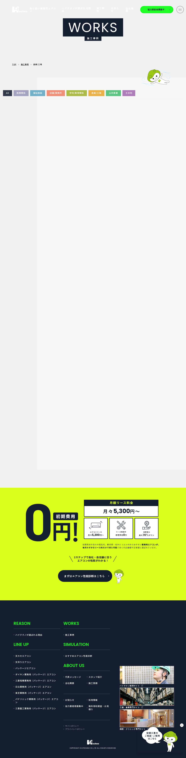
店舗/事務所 (56, 95)
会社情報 (130, 9)
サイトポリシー (72, 726)
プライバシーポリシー (75, 729)
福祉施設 (37, 95)
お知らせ (115, 9)
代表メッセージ (73, 676)
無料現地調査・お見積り (99, 708)
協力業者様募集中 (74, 706)
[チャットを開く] (159, 739)
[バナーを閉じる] (182, 725)
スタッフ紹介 (95, 676)
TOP (14, 64)
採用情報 (93, 699)
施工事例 (101, 9)
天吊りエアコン (23, 662)
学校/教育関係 (76, 95)
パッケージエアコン (25, 668)
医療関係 (21, 95)
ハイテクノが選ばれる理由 (76, 9)
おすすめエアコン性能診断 (78, 655)
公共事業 (113, 95)
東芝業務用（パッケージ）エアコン (33, 692)
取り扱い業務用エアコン (43, 9)
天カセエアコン (23, 655)
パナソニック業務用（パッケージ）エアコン (36, 701)
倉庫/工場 (96, 95)
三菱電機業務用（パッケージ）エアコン (35, 680)
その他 (128, 95)
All (7, 95)
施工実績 (93, 683)
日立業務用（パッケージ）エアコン (33, 686)
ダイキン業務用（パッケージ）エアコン (35, 674)
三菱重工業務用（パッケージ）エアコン (35, 708)
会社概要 (69, 683)
